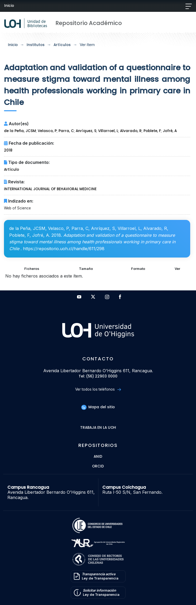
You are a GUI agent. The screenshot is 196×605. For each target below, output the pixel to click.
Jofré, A (170, 130)
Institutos (36, 44)
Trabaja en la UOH (98, 428)
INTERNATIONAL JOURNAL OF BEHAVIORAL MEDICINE (50, 188)
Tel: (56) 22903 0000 (98, 376)
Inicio (9, 5)
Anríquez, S (86, 130)
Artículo (11, 169)
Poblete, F (152, 130)
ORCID (98, 466)
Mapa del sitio (97, 407)
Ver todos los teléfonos (98, 389)
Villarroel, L (108, 130)
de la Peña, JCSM (20, 130)
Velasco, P (47, 130)
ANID (98, 457)
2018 (8, 150)
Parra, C (66, 130)
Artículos (62, 44)
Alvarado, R (131, 130)
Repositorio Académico (88, 23)
